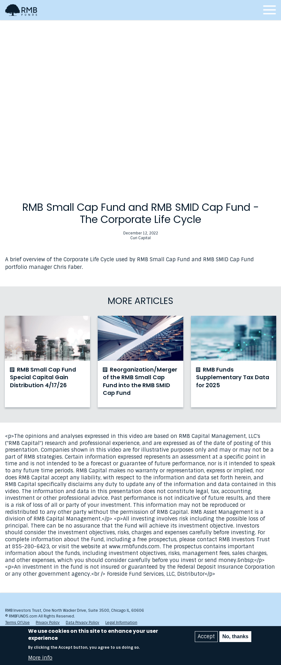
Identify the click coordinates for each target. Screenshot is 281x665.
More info (40, 658)
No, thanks (235, 636)
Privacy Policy (48, 622)
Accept (206, 636)
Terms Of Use (17, 622)
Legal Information (121, 622)
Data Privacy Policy (82, 622)
